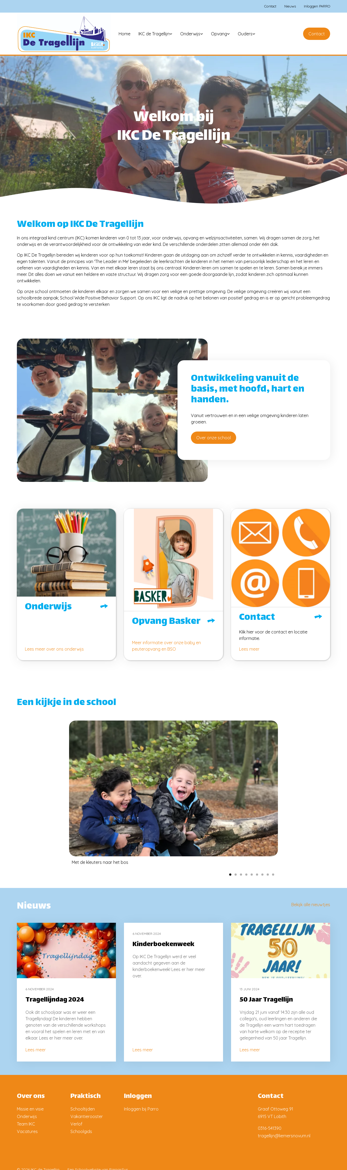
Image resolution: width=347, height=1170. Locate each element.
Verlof (76, 1124)
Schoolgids (81, 1131)
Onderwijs (27, 1116)
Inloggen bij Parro (141, 1109)
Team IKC (26, 1124)
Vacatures (27, 1131)
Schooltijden (82, 1109)
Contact (316, 33)
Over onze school (213, 437)
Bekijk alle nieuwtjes (310, 904)
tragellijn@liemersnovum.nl (284, 1135)
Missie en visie (30, 1109)
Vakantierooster (86, 1116)
